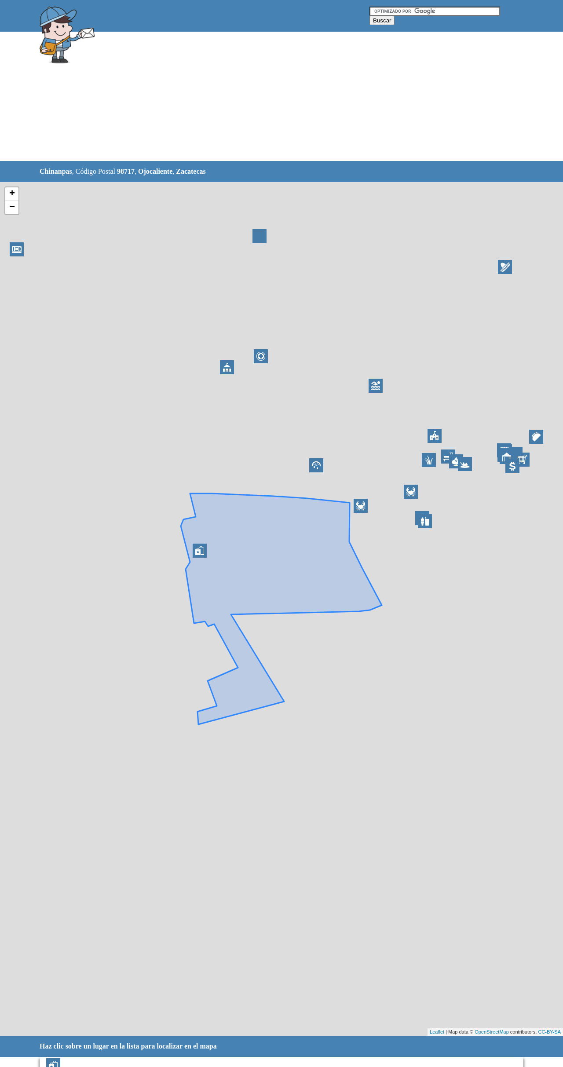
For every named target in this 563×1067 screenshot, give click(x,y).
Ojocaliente (155, 171)
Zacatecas (191, 171)
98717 (126, 171)
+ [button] (12, 194)
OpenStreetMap (492, 1031)
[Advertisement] (259, 96)
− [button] (12, 207)
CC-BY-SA (549, 1031)
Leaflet (437, 1031)
